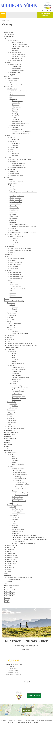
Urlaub (6, 299)
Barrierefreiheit (9, 590)
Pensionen (7, 436)
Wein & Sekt (13, 507)
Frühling (7, 602)
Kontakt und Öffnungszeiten (20, 333)
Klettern (12, 151)
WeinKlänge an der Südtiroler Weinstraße (24, 543)
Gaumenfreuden (14, 515)
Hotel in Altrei (11, 426)
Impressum (10, 339)
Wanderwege (15, 139)
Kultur (6, 76)
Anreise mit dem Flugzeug (17, 276)
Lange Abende (13, 212)
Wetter (11, 291)
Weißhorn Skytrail (17, 394)
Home (3, 20)
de (43, 10)
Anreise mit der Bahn (15, 272)
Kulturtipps (10, 317)
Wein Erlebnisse (14, 40)
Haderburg (18, 477)
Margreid (14, 309)
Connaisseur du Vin (17, 531)
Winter (9, 157)
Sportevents (13, 222)
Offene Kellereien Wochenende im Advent (19, 577)
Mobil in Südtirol (9, 430)
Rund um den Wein (15, 52)
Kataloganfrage (11, 563)
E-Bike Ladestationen (15, 287)
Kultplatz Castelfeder (18, 464)
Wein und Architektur (18, 529)
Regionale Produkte (15, 64)
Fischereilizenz (14, 268)
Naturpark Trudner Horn (17, 125)
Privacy (9, 341)
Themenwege (13, 99)
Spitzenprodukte (17, 58)
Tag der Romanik (14, 230)
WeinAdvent (13, 252)
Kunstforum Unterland (21, 495)
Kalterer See (18, 480)
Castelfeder (8, 450)
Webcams (12, 283)
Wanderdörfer (11, 412)
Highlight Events (12, 184)
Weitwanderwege (14, 127)
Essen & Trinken (11, 402)
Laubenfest (13, 214)
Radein (14, 361)
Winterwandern (14, 161)
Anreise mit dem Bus (15, 274)
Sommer (9, 135)
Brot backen (15, 373)
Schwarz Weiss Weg (17, 121)
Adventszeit (10, 246)
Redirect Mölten (9, 594)
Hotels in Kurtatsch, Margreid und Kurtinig (19, 343)
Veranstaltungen (12, 561)
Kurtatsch (15, 307)
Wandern (12, 137)
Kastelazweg (15, 119)
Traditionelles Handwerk (19, 501)
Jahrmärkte (13, 190)
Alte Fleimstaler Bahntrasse (17, 95)
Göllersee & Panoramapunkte (20, 377)
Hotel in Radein (11, 422)
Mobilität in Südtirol (15, 264)
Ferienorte (12, 305)
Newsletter (13, 295)
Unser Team (13, 260)
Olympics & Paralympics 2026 (18, 167)
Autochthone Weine (17, 511)
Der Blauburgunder (20, 472)
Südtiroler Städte (12, 81)
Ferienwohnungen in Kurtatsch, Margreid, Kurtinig (22, 345)
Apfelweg (14, 117)
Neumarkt (15, 460)
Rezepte (14, 523)
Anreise (9, 270)
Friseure (14, 244)
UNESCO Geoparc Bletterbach (18, 91)
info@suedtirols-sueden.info (13, 674)
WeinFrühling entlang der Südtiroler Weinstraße (23, 192)
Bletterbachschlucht (20, 478)
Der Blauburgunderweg (21, 44)
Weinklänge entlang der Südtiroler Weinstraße (23, 232)
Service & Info (8, 254)
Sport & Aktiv (11, 319)
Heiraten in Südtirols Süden (17, 236)
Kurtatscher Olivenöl (18, 70)
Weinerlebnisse (14, 525)
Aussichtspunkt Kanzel (21, 489)
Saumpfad (15, 113)
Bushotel (9, 581)
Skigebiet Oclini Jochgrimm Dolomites (20, 159)
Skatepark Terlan (10, 588)
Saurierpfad (15, 115)
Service (9, 281)
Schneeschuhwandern (18, 163)
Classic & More (14, 216)
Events (6, 178)
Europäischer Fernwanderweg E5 (21, 131)
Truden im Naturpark (18, 363)
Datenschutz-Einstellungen (44, 721)
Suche (6, 448)
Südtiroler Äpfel (16, 68)
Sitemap (9, 20)
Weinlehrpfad (16, 103)
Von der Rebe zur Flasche (19, 54)
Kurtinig (14, 311)
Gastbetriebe (13, 404)
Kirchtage (12, 188)
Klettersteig (15, 155)
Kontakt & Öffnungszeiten (17, 258)
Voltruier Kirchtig (17, 386)
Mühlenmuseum (16, 380)
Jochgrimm (15, 359)
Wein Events (15, 50)
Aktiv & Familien (12, 408)
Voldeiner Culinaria (15, 204)
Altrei (13, 355)
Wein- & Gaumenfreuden (14, 505)
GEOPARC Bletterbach (18, 367)
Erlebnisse (10, 179)
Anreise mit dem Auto (16, 279)
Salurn (14, 462)
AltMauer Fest (13, 206)
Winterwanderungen (18, 165)
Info (8, 256)
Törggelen (12, 75)
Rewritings (7, 575)
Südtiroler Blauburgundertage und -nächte (24, 535)
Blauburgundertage (15, 198)
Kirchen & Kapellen (17, 499)
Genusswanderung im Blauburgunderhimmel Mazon (30, 537)
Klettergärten (15, 153)
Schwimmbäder (14, 147)
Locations (14, 238)
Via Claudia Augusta (15, 93)
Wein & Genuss (9, 36)
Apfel (13, 521)
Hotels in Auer (11, 553)
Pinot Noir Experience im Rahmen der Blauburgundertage (31, 539)
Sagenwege (15, 111)
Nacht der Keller (14, 208)
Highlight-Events (9, 434)
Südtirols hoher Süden (11, 347)
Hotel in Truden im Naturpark (16, 428)
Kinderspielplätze (14, 173)
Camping (7, 442)
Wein (8, 38)
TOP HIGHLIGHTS (12, 89)
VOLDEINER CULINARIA (18, 392)
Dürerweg (15, 109)
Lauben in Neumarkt (20, 474)
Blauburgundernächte (16, 200)
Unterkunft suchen (45, 15)
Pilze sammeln (14, 266)
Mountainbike (16, 143)
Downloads (13, 293)
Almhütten (15, 406)
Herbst (6, 600)
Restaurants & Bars (15, 72)
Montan (14, 458)
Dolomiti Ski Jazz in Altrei (17, 196)
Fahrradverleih (14, 285)
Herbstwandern (16, 400)
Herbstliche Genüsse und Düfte (18, 224)
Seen (11, 97)
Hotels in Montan (12, 555)
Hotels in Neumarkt (13, 557)
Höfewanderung (16, 107)
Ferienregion (8, 32)
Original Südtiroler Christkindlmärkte (20, 248)
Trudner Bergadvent (18, 390)
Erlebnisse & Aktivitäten (16, 182)
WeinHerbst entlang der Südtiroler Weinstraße (23, 226)
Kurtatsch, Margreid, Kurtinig (14, 301)
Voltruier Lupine (16, 66)
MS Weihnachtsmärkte (13, 580)
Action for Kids (14, 171)
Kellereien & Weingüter (16, 60)
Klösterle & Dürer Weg (21, 483)
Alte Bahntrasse (16, 375)
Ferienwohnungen (10, 438)
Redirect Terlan (9, 592)
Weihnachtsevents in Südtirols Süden (20, 250)
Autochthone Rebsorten (18, 56)
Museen (9, 83)
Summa (12, 194)
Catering (14, 240)
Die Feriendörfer (12, 452)
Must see (12, 365)
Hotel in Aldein (11, 420)
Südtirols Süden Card (16, 262)
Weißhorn (15, 382)
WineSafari (15, 527)
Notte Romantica (14, 210)
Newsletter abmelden (16, 297)
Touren (9, 571)
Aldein (14, 353)
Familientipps (11, 169)
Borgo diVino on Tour (16, 202)
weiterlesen (26, 649)
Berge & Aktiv (8, 87)
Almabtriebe (13, 220)
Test (5, 584)
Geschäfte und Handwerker (15, 85)
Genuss (9, 62)
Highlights (12, 325)
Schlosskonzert (14, 218)
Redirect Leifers (9, 596)
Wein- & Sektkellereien (18, 513)
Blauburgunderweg (17, 101)
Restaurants (13, 315)
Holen (13, 357)
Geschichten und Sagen (16, 175)
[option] (26, 630)
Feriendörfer (13, 351)
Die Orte (12, 454)
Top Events (13, 384)
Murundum (15, 105)
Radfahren (13, 141)
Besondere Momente (13, 234)
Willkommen (11, 303)
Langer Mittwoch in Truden (20, 388)
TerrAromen (13, 228)
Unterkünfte (10, 34)
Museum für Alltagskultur (22, 493)
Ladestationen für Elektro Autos (18, 289)
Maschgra (12, 186)
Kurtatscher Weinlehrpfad (22, 46)
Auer (13, 456)
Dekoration (15, 242)
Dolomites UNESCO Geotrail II (20, 123)
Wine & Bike (15, 48)
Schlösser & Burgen (17, 497)
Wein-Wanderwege (17, 42)
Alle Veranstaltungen (15, 323)
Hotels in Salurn (11, 559)
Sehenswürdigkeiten (13, 78)
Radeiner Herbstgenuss (18, 396)
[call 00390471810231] (14, 672)
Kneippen (12, 149)
